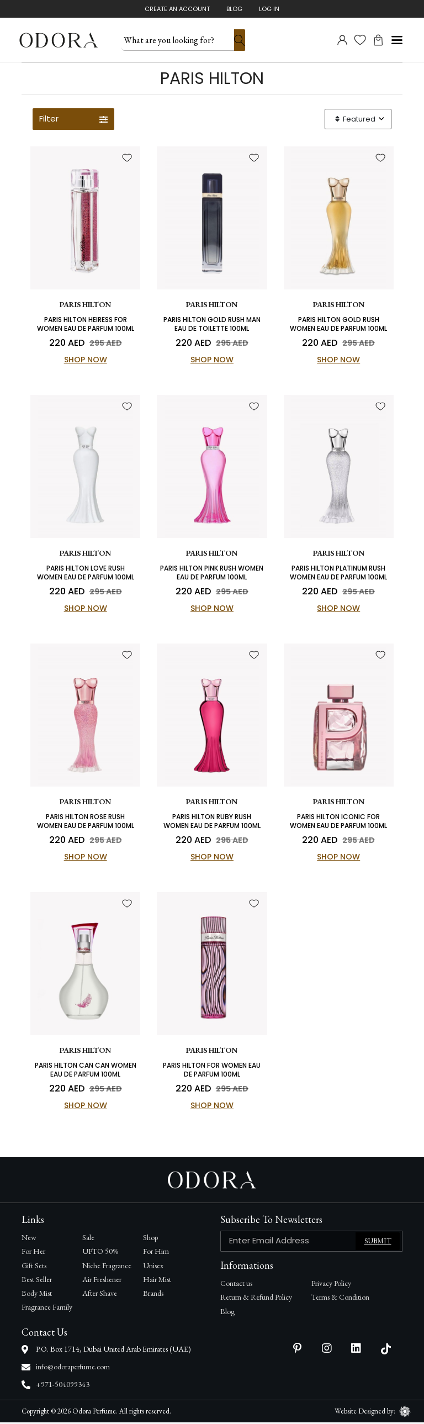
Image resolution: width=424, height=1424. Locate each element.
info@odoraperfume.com (73, 1368)
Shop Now (85, 360)
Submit (377, 1243)
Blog (234, 9)
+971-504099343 (62, 1386)
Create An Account (177, 9)
